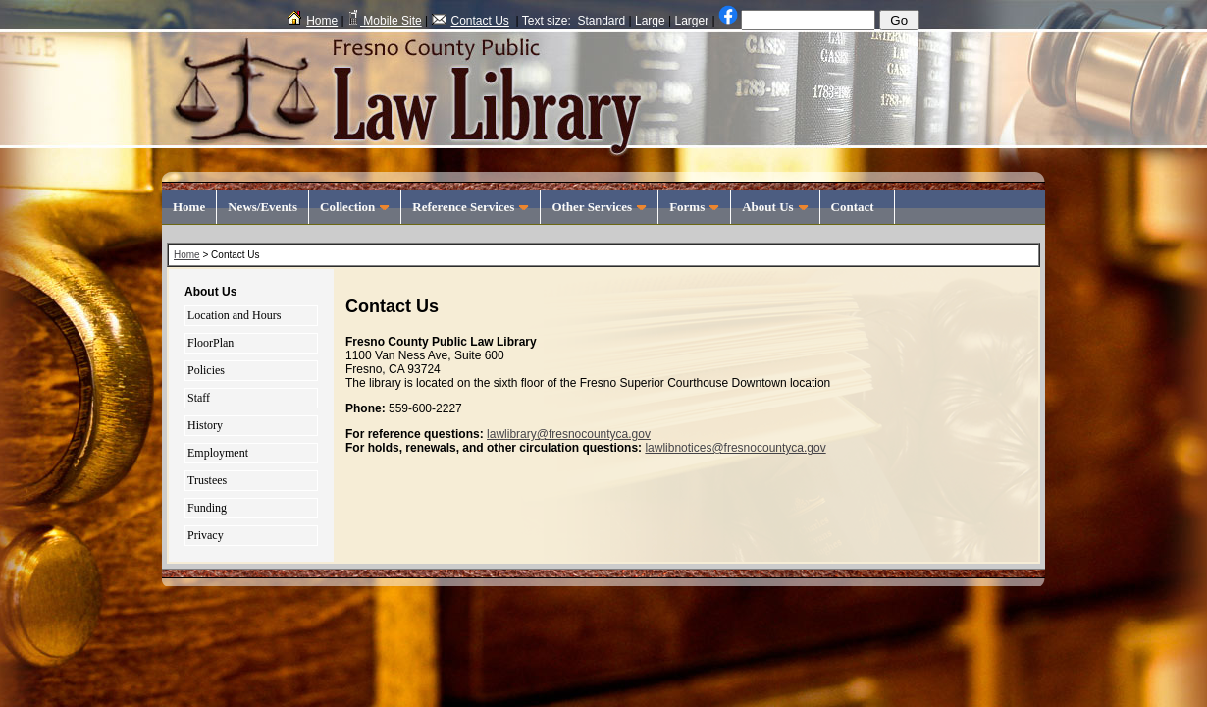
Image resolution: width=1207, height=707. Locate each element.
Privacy (205, 535)
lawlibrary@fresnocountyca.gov (569, 434)
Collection (355, 206)
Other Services (599, 206)
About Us (775, 206)
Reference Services (470, 206)
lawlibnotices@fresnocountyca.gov (735, 448)
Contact (857, 206)
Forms (694, 206)
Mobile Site (384, 20)
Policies (206, 370)
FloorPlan (210, 343)
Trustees (207, 480)
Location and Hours (234, 315)
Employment (217, 453)
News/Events (262, 206)
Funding (207, 508)
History (205, 425)
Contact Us (470, 20)
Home (313, 20)
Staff (198, 398)
